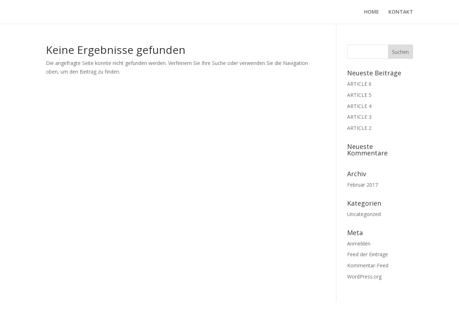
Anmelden (358, 243)
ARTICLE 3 (359, 116)
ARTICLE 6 (359, 83)
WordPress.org (364, 276)
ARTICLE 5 (359, 95)
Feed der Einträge (367, 254)
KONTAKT (400, 12)
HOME (371, 12)
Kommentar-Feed (367, 265)
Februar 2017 (362, 184)
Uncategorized (364, 214)
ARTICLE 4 (359, 106)
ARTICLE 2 (359, 128)
